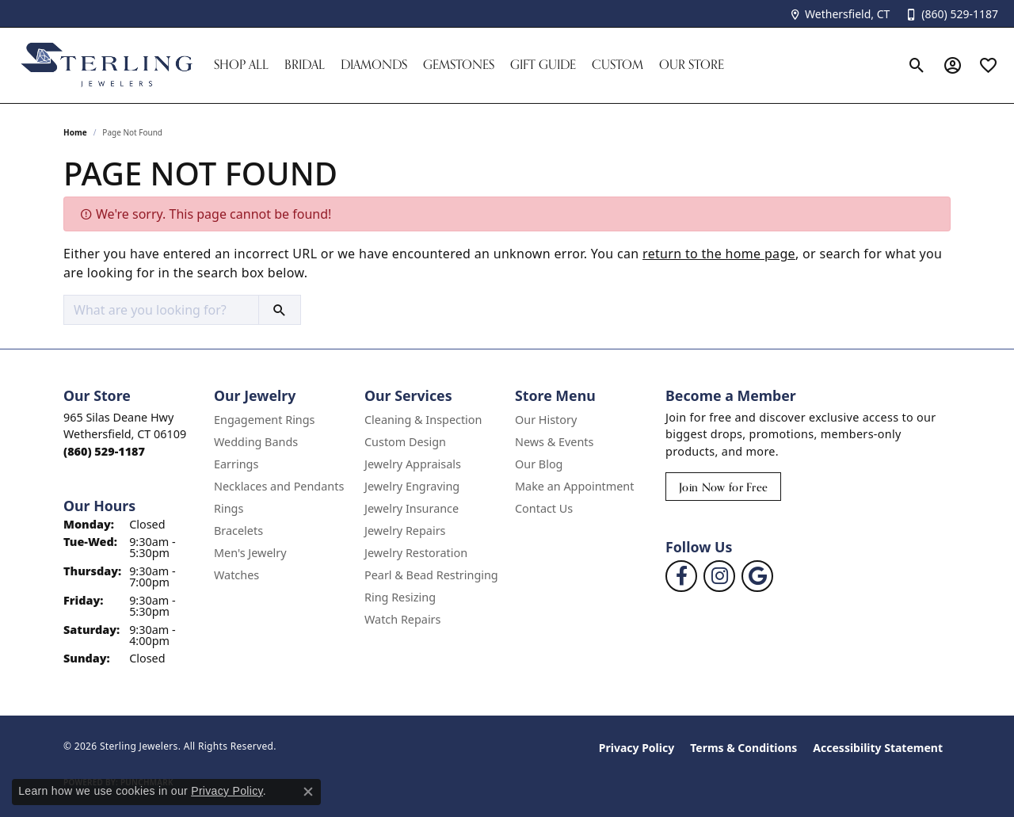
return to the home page (718, 253)
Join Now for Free (723, 487)
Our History (546, 419)
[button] (917, 65)
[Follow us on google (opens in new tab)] (757, 576)
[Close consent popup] (308, 791)
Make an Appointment (574, 486)
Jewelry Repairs (404, 530)
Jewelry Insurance (411, 508)
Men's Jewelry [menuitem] (250, 552)
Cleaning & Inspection (423, 419)
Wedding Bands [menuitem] (256, 441)
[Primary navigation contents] (552, 65)
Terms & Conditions (743, 747)
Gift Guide (543, 64)
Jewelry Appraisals (412, 463)
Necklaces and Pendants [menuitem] (279, 486)
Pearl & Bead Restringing (431, 574)
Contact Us (544, 508)
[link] (839, 14)
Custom (617, 64)
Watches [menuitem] (236, 574)
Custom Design (405, 441)
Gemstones (458, 64)
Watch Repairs (402, 619)
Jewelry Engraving (411, 486)
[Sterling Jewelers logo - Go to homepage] (107, 65)
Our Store (691, 64)
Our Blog (538, 463)
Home (75, 132)
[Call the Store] (104, 451)
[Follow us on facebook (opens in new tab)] (681, 576)
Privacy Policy (636, 747)
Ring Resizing (400, 597)
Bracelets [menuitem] (238, 530)
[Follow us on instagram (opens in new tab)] (719, 576)
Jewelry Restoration (415, 552)
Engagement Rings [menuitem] (264, 419)
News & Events (554, 441)
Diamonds (374, 64)
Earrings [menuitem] (236, 463)
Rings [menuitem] (228, 508)
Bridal (304, 64)
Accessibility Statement (878, 747)
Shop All (241, 64)
